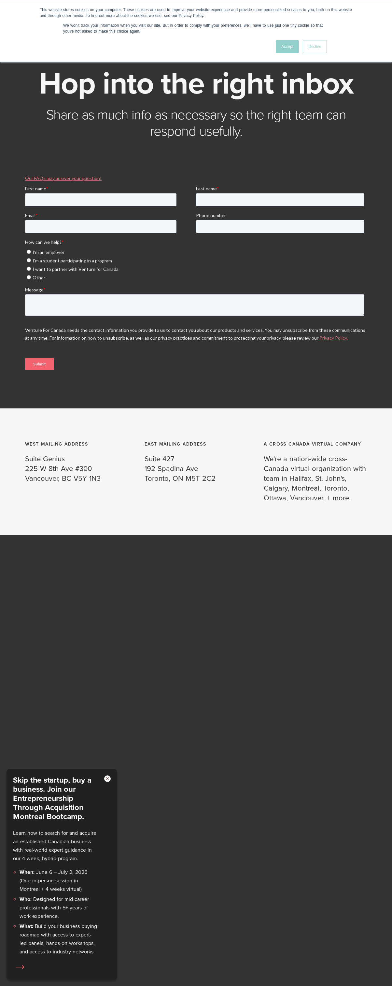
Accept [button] (287, 46)
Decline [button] (314, 46)
